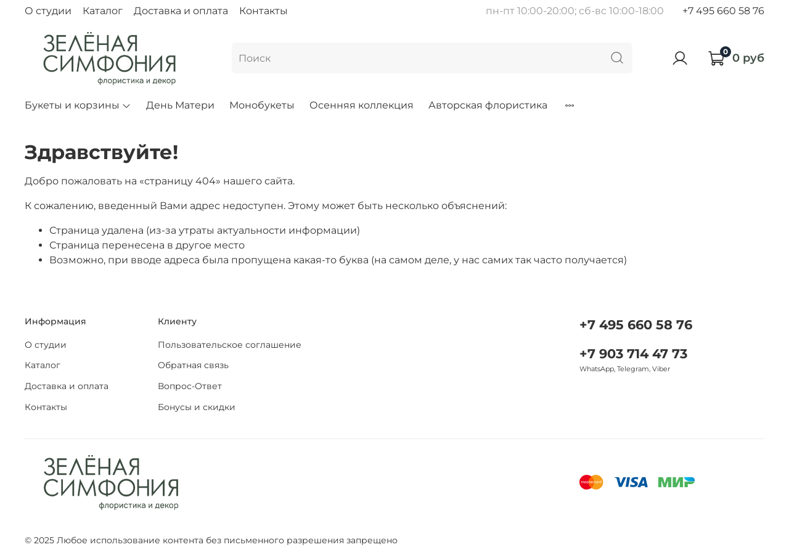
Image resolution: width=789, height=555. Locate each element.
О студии (48, 11)
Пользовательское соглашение (229, 344)
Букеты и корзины (78, 105)
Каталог (103, 11)
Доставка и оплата (181, 11)
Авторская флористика (487, 105)
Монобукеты (262, 105)
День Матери (180, 105)
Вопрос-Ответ (190, 386)
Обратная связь (193, 365)
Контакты (263, 11)
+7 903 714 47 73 (633, 353)
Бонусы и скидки (196, 407)
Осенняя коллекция (361, 105)
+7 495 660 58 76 (723, 11)
